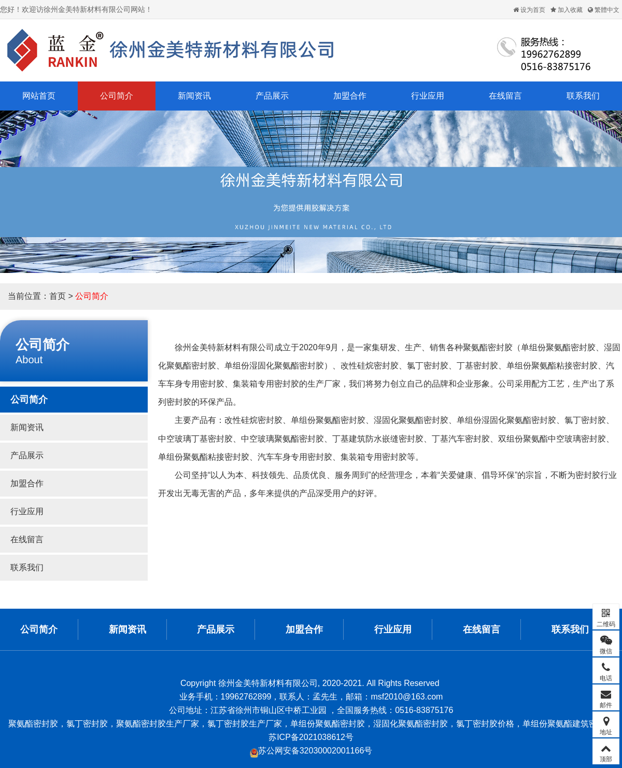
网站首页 (38, 95)
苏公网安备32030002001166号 (311, 750)
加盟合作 (349, 95)
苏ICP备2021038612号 (311, 737)
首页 (57, 296)
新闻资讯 (194, 95)
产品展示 (272, 95)
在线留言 (505, 95)
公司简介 (116, 95)
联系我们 (583, 95)
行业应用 (427, 95)
